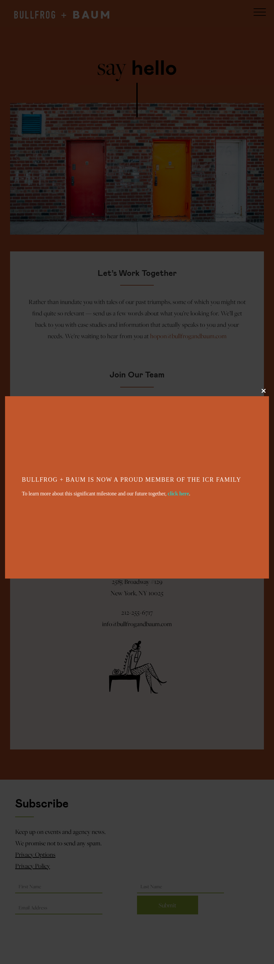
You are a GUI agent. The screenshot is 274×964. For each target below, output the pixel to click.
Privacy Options (35, 854)
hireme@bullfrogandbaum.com (176, 426)
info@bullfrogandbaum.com (137, 623)
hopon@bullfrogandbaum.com (188, 336)
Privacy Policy (32, 865)
